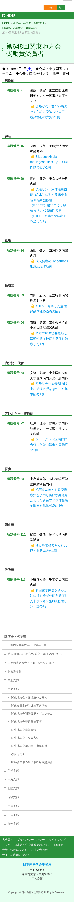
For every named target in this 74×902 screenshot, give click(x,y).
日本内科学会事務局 (37, 864)
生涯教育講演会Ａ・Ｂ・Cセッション (31, 662)
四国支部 (13, 814)
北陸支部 (13, 788)
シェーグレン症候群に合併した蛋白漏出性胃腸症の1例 (49, 444)
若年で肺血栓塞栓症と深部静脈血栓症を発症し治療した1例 (49, 339)
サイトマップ (57, 839)
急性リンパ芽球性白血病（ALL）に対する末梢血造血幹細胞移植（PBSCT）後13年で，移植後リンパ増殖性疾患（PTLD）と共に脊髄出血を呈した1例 (48, 205)
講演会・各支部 (15, 636)
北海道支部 (15, 671)
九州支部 (13, 823)
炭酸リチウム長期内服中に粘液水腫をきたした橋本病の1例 (49, 389)
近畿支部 (13, 797)
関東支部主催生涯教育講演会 (29, 705)
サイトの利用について (16, 854)
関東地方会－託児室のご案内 (29, 697)
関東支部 (13, 689)
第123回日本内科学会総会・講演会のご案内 (35, 653)
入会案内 (7, 839)
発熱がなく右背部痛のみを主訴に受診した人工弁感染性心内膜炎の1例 (49, 112)
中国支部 (13, 806)
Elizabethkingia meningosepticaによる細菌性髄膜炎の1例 (49, 162)
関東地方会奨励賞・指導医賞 (29, 745)
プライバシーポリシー (31, 839)
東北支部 (13, 680)
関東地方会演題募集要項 (26, 721)
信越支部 (13, 770)
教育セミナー (19, 754)
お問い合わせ (39, 849)
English (58, 844)
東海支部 (13, 779)
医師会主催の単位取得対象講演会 (32, 762)
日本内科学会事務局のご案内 (32, 844)
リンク (6, 844)
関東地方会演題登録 (23, 729)
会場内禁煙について (14, 849)
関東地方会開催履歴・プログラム (32, 713)
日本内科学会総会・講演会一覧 (27, 645)
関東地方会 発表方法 (25, 737)
